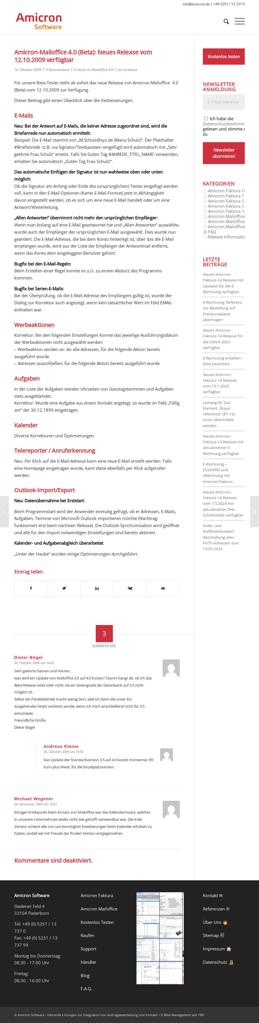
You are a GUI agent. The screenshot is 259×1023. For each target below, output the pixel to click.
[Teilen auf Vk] (130, 588)
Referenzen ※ (216, 909)
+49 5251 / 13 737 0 (229, 4)
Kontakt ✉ (213, 895)
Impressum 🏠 (217, 948)
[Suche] (223, 21)
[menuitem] (223, 21)
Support (88, 948)
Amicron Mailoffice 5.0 (230, 226)
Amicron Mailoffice (99, 909)
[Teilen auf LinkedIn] (97, 588)
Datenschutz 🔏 (218, 962)
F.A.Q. (86, 988)
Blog (85, 975)
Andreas (130, 69)
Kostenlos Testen (97, 922)
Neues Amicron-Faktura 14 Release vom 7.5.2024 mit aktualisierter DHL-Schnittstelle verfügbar (223, 503)
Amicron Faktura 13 (227, 206)
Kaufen (87, 935)
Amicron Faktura (97, 895)
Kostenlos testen (224, 56)
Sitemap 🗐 (213, 935)
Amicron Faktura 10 (227, 190)
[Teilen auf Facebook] (31, 588)
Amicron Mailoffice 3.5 (230, 216)
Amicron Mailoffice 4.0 (95, 69)
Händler (88, 962)
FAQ (212, 231)
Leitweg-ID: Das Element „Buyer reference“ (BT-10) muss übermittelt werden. (219, 414)
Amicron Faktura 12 (227, 201)
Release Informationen (230, 237)
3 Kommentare (58, 69)
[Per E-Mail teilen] (163, 588)
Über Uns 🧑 (215, 922)
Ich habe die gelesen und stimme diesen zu (230, 126)
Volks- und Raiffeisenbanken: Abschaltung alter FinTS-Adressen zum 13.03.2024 (221, 537)
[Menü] (237, 21)
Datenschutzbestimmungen (230, 123)
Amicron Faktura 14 (227, 211)
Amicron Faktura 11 (227, 196)
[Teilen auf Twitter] (64, 588)
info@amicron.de (196, 4)
